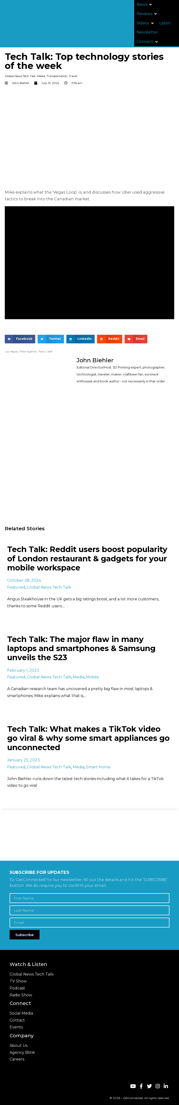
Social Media (21, 1013)
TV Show (18, 981)
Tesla (41, 351)
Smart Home (98, 767)
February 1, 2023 (23, 670)
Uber (49, 351)
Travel (73, 76)
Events (16, 1027)
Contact (17, 1020)
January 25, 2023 (23, 760)
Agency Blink (22, 1052)
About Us (19, 1045)
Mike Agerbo (28, 351)
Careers (17, 1059)
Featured (16, 587)
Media (41, 76)
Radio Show (21, 995)
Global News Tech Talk (20, 76)
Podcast (17, 988)
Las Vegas (11, 351)
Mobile (92, 677)
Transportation (56, 76)
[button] (144, 4)
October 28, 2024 (24, 580)
